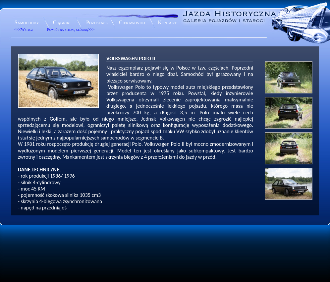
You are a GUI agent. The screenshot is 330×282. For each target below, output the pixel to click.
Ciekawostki (132, 22)
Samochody (27, 22)
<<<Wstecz (23, 29)
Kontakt (167, 22)
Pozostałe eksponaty (97, 23)
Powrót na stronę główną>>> (71, 29)
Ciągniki (62, 22)
